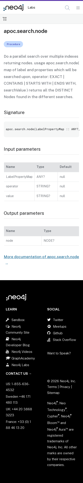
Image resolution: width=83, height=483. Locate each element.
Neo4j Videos (22, 352)
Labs (31, 7)
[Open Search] (67, 8)
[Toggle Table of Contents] (5, 19)
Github (58, 333)
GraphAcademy (23, 358)
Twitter (58, 320)
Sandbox (18, 320)
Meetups (59, 326)
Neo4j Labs (20, 365)
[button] (67, 7)
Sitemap (53, 393)
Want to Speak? (59, 353)
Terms (52, 387)
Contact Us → (19, 373)
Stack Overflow (64, 340)
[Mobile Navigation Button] (78, 8)
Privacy (65, 387)
